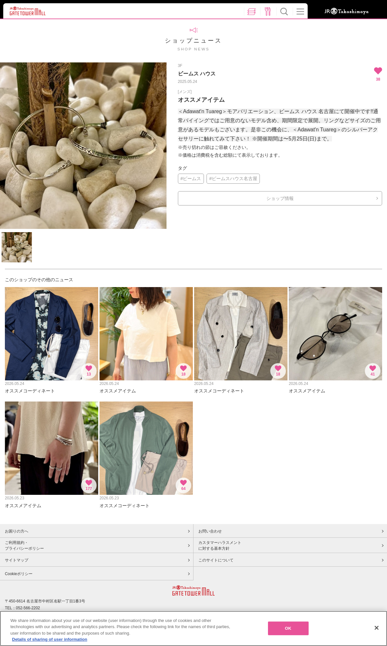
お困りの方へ (16, 531)
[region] (193, 628)
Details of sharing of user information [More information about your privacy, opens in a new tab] (49, 639)
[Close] (376, 628)
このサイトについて (216, 560)
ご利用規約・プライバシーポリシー (24, 545)
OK (288, 628)
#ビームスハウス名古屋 (233, 178)
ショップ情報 (280, 198)
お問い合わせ (210, 531)
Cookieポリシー (19, 574)
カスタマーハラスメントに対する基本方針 (219, 545)
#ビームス (190, 178)
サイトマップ (16, 560)
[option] (83, 145)
